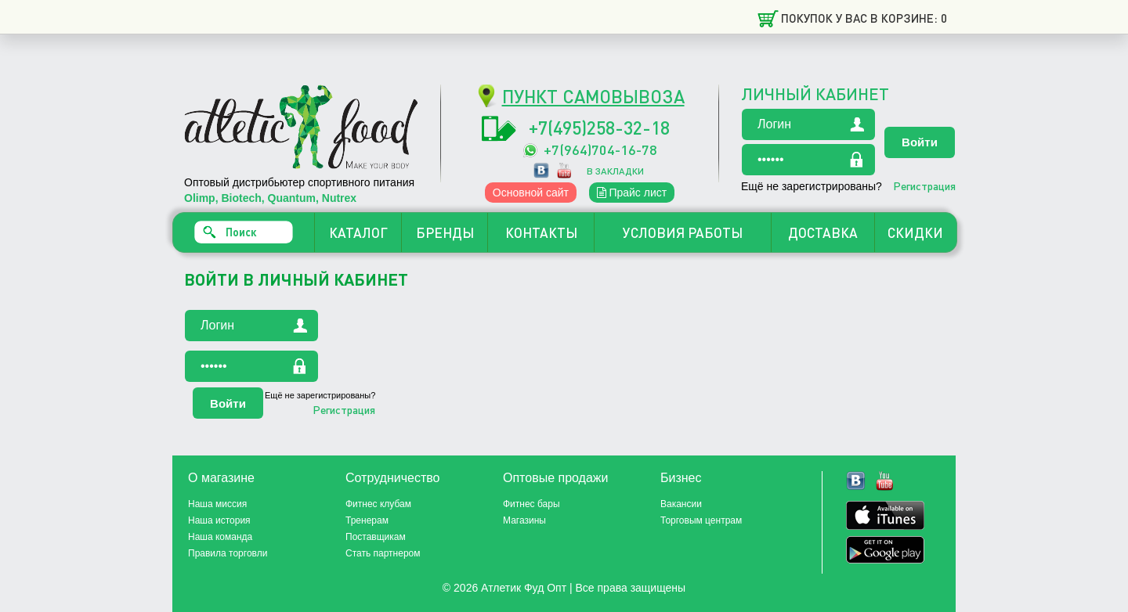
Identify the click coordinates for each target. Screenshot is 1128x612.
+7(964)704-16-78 (600, 149)
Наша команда (220, 536)
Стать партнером (383, 553)
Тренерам (367, 520)
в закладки (615, 171)
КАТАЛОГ (358, 232)
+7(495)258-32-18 (599, 127)
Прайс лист (632, 192)
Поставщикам (375, 536)
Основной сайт (531, 192)
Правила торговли (227, 553)
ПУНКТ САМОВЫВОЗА (593, 96)
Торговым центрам (701, 520)
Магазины (524, 520)
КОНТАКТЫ (541, 232)
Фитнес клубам (378, 504)
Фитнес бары (531, 504)
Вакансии (681, 504)
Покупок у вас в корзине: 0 (864, 18)
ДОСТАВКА (823, 232)
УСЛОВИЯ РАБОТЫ (683, 232)
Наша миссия (217, 504)
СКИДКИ (915, 232)
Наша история (219, 520)
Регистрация (924, 185)
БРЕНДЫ (445, 232)
